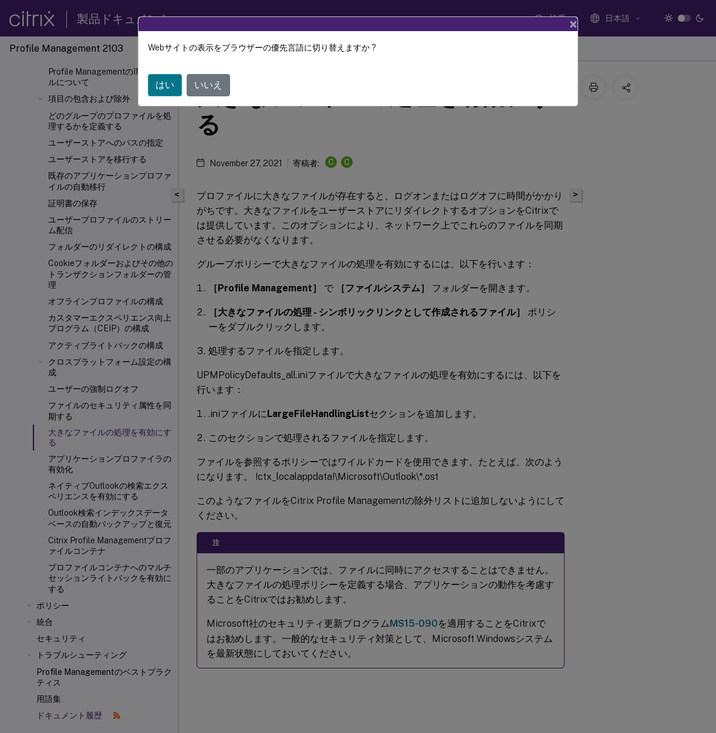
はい (165, 84)
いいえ (208, 84)
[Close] (573, 24)
